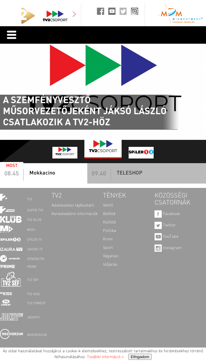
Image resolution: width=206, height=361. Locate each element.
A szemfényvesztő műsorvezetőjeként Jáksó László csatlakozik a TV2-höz (85, 111)
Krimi (108, 239)
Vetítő (108, 205)
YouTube (166, 237)
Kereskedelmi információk (75, 214)
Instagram (168, 248)
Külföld (109, 222)
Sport (108, 248)
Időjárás (110, 265)
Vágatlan (110, 256)
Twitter (165, 225)
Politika (109, 231)
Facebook (167, 214)
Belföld (109, 214)
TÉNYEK (114, 196)
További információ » (105, 357)
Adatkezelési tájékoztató (73, 205)
